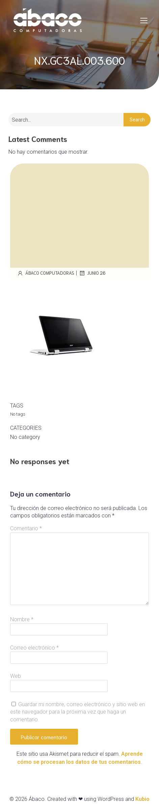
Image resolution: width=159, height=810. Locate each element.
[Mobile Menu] (144, 20)
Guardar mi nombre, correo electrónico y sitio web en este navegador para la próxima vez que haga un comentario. (77, 712)
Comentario (26, 528)
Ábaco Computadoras (45, 273)
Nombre (21, 619)
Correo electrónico (34, 647)
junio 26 (92, 273)
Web (15, 676)
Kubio (142, 799)
